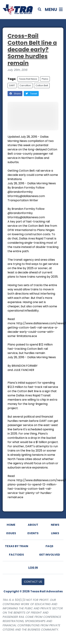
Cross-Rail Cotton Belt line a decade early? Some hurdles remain (32, 49)
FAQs (49, 546)
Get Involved (49, 555)
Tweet (31, 93)
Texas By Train (16, 546)
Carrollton (25, 85)
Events (33, 533)
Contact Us (33, 582)
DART (12, 85)
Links (55, 533)
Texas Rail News (28, 78)
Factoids (16, 555)
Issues (11, 533)
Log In (33, 567)
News (55, 525)
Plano (45, 78)
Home (11, 525)
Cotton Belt (42, 85)
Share (15, 93)
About (33, 525)
